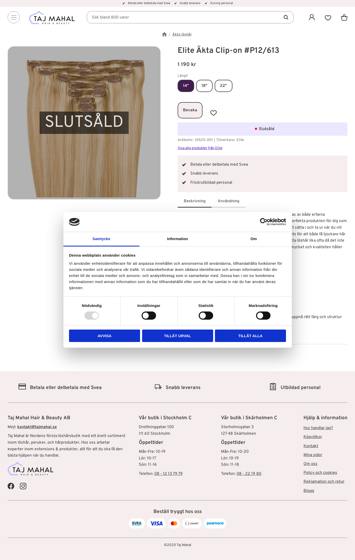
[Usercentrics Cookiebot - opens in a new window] (264, 222)
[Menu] (14, 17)
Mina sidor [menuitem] (312, 455)
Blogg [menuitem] (308, 490)
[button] (328, 17)
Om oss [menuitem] (310, 463)
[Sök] (286, 17)
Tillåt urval (177, 336)
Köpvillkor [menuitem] (312, 437)
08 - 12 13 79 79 (168, 473)
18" (204, 85)
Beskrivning (195, 201)
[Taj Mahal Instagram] (23, 486)
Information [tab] (177, 239)
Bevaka (190, 110)
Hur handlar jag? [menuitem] (318, 428)
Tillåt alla (250, 336)
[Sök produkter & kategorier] (190, 17)
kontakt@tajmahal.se (37, 427)
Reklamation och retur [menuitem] (323, 481)
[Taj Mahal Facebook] (11, 486)
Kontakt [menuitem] (310, 446)
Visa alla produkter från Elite (200, 148)
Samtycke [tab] (101, 239)
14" (186, 85)
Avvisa (105, 336)
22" (223, 85)
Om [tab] (253, 239)
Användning (228, 201)
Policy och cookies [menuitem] (320, 472)
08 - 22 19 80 (248, 473)
